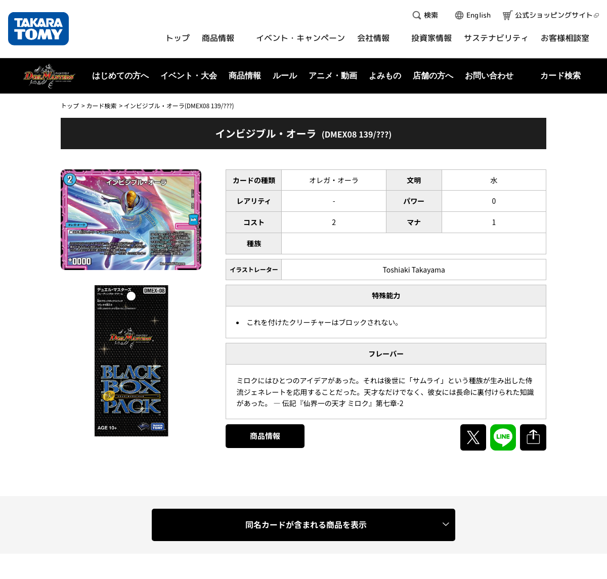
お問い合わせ (489, 75)
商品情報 (265, 435)
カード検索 (101, 105)
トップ (70, 105)
